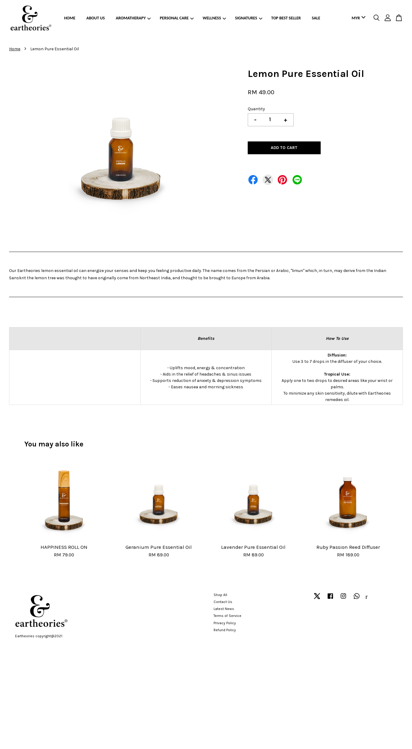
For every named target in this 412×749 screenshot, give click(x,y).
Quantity (256, 108)
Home (14, 48)
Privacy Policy (225, 623)
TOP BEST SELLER (286, 18)
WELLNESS (214, 18)
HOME (69, 18)
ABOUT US (96, 18)
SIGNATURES (248, 18)
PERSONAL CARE (177, 18)
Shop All (220, 595)
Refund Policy (225, 630)
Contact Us (223, 602)
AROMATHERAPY (133, 18)
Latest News (224, 609)
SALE (316, 18)
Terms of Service (227, 616)
